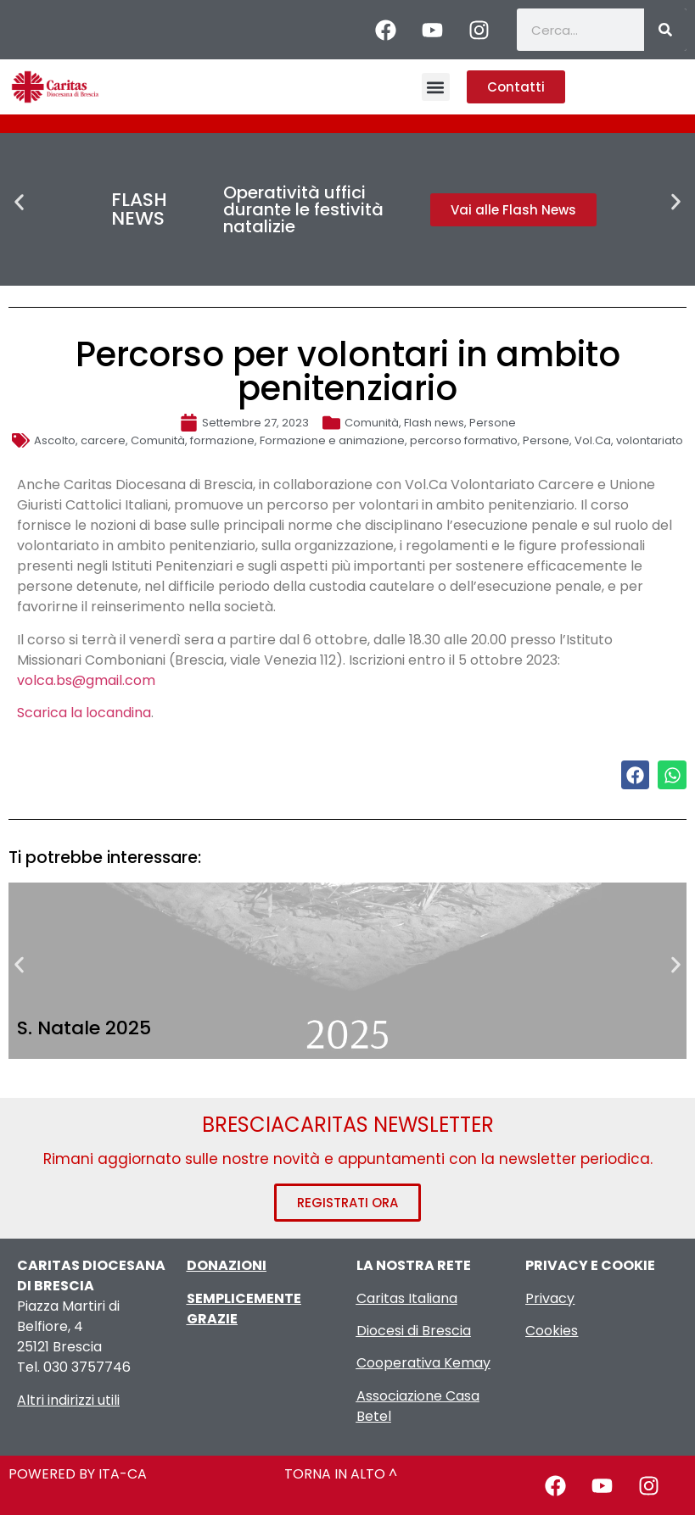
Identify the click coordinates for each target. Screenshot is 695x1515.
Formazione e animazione (332, 440)
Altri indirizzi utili (68, 1400)
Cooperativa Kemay (423, 1363)
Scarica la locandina (84, 712)
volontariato (649, 440)
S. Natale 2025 (84, 1028)
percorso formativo (464, 440)
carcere (103, 440)
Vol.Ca (592, 440)
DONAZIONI (226, 1265)
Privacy (549, 1298)
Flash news (434, 423)
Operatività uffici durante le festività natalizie (303, 209)
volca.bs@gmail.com (86, 680)
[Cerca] (665, 29)
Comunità (372, 423)
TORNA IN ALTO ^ (340, 1474)
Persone (492, 423)
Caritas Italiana (406, 1298)
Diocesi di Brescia (413, 1330)
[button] (436, 87)
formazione (222, 440)
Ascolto (55, 440)
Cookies (551, 1330)
